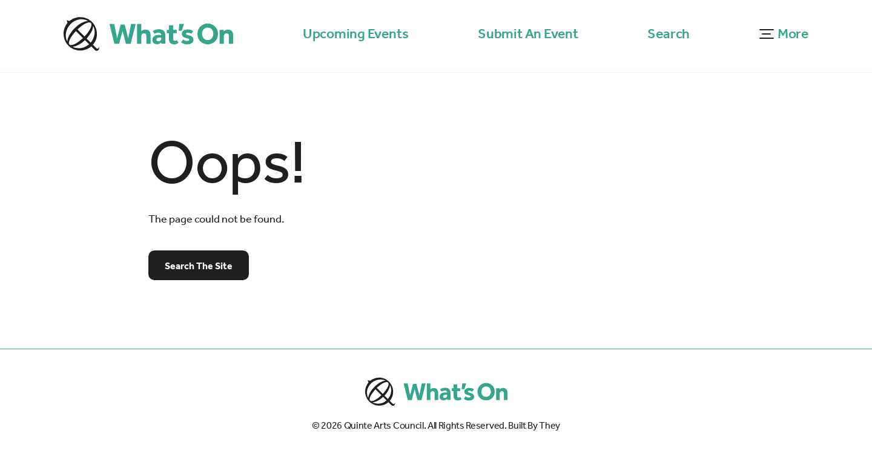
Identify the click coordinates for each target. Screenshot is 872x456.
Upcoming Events (356, 33)
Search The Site (199, 266)
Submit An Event (528, 33)
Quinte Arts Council (384, 425)
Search (668, 33)
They (549, 425)
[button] (783, 34)
